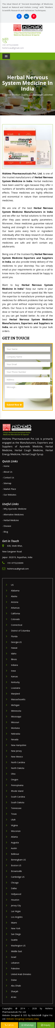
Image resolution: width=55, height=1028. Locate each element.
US (12, 584)
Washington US (18, 945)
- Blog (5, 531)
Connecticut (16, 625)
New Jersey (16, 750)
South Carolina (18, 796)
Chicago (15, 882)
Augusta (15, 842)
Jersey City (16, 905)
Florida (14, 636)
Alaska (14, 596)
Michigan (15, 705)
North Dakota (17, 768)
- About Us (7, 471)
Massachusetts (18, 699)
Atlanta (14, 836)
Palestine (15, 968)
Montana (15, 728)
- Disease (6, 526)
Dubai (14, 980)
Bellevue (15, 854)
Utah (13, 819)
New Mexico (17, 756)
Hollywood (16, 894)
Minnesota (16, 710)
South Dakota (17, 802)
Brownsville (16, 871)
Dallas (14, 888)
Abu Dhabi (16, 985)
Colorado (15, 619)
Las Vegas (16, 911)
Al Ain (13, 997)
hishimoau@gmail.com (13, 48)
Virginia (14, 825)
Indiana (14, 665)
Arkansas (15, 607)
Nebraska (15, 733)
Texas (14, 813)
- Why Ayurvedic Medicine (14, 508)
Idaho (13, 653)
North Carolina (18, 762)
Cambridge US (17, 876)
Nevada (14, 739)
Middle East (16, 951)
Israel (13, 957)
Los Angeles (17, 917)
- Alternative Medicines (13, 514)
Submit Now (14, 404)
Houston (15, 899)
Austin (14, 848)
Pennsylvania (17, 785)
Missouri (15, 722)
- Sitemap (6, 483)
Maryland (15, 693)
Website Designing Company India (22, 1018)
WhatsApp (28, 1025)
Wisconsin (16, 831)
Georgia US (16, 642)
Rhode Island (17, 791)
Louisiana (15, 688)
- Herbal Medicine (10, 520)
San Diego (16, 934)
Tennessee (16, 808)
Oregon (14, 779)
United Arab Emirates (21, 974)
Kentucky (15, 682)
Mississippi (16, 716)
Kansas (14, 676)
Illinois (14, 659)
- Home (5, 466)
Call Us (9, 1025)
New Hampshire (18, 745)
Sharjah (14, 991)
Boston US (16, 865)
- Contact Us (8, 477)
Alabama (15, 590)
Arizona (14, 602)
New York (15, 928)
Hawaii (14, 647)
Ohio (13, 773)
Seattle (14, 939)
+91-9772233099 (10, 45)
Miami (14, 922)
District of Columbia (20, 630)
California (15, 613)
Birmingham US (18, 859)
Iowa (13, 670)
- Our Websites (9, 494)
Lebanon (15, 962)
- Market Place (9, 489)
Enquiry (45, 1025)
